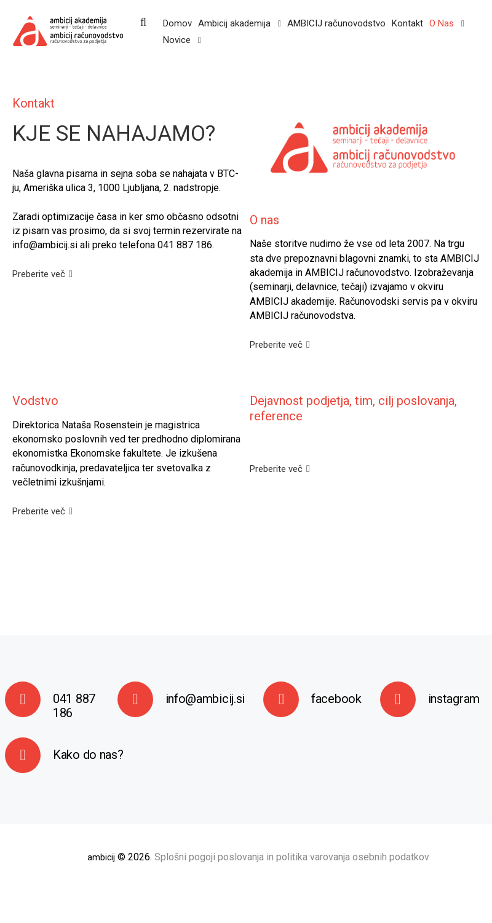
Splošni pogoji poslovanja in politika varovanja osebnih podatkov (291, 857)
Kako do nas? (88, 754)
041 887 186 (74, 705)
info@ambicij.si (205, 698)
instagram (454, 698)
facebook (336, 698)
